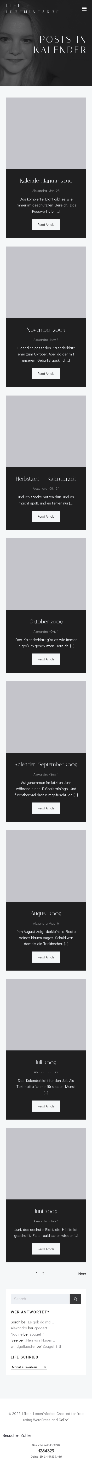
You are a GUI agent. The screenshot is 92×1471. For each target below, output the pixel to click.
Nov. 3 (54, 339)
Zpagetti (41, 1327)
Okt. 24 (54, 488)
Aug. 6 (54, 923)
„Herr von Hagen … (40, 1339)
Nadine (17, 1334)
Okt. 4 (54, 631)
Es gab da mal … (41, 1321)
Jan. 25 (54, 190)
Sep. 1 (54, 774)
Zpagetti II (52, 1346)
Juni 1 (54, 1221)
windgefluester (23, 1346)
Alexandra (39, 190)
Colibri (64, 1419)
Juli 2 (54, 1072)
